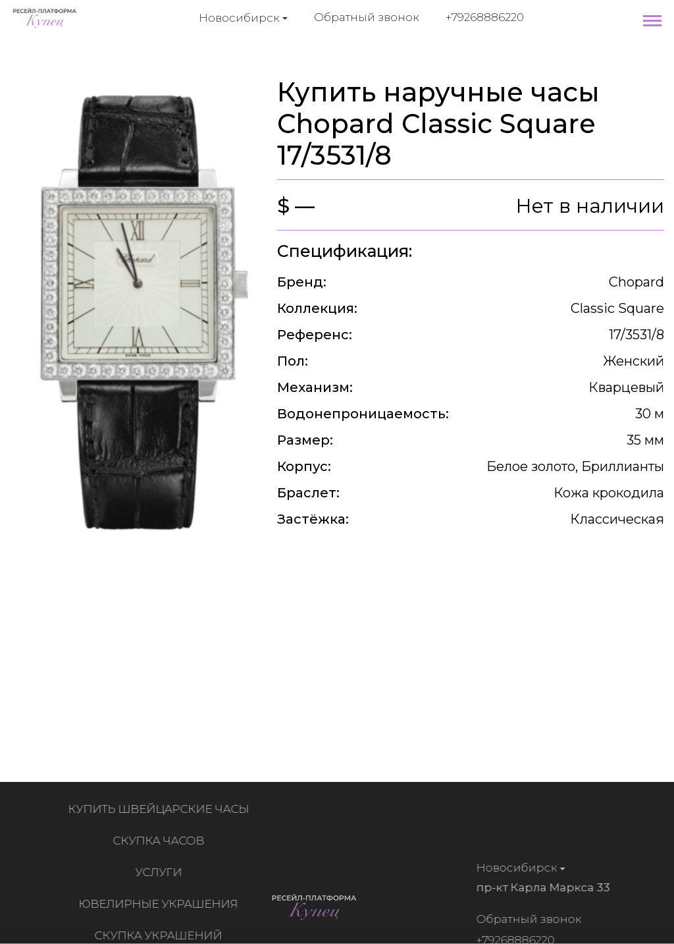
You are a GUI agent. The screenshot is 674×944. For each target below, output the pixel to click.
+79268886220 (485, 17)
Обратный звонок (366, 17)
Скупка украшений (160, 935)
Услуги (161, 872)
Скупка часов (161, 840)
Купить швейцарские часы (160, 809)
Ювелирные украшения (160, 903)
